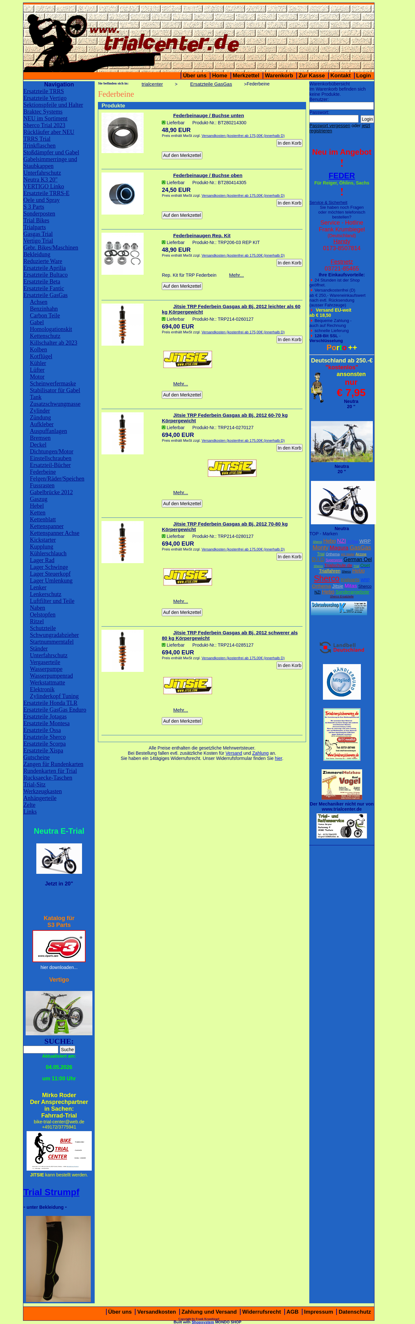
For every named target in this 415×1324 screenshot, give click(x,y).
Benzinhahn (44, 309)
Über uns (195, 75)
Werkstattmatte (47, 682)
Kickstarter (43, 540)
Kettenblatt (43, 519)
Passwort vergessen (329, 125)
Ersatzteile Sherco (44, 737)
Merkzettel (246, 75)
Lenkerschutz (45, 594)
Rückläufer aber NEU (48, 132)
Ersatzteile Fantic (43, 288)
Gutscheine (36, 757)
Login (363, 75)
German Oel (357, 559)
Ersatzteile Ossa (42, 730)
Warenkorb (279, 75)
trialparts (350, 579)
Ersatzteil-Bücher (50, 465)
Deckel (38, 444)
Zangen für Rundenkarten (53, 764)
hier (278, 758)
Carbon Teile (45, 315)
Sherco (317, 541)
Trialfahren (329, 570)
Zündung (40, 417)
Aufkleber (41, 424)
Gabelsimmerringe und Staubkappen (50, 162)
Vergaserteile (45, 662)
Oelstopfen (42, 614)
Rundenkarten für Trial (50, 771)
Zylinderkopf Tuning (54, 696)
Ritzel (37, 621)
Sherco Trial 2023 (44, 125)
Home (219, 75)
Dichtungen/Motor (51, 451)
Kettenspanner (47, 526)
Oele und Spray (41, 200)
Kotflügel (41, 356)
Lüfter (37, 370)
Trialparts (34, 227)
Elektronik (42, 689)
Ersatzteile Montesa (46, 723)
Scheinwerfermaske (53, 383)
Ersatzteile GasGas (45, 295)
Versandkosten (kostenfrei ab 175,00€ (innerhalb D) (243, 136)
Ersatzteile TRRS (43, 91)
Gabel (37, 322)
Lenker (38, 587)
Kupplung (41, 546)
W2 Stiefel (347, 554)
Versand (234, 753)
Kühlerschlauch (48, 553)
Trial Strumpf (51, 1192)
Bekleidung (36, 254)
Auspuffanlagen (48, 431)
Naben (37, 608)
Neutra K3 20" (40, 179)
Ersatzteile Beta (41, 281)
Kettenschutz (45, 336)
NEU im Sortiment (45, 118)
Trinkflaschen (39, 145)
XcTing (352, 541)
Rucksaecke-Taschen (47, 777)
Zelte (29, 805)
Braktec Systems (42, 111)
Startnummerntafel (52, 642)
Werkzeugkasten (42, 791)
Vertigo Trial (38, 241)
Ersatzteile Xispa (43, 750)
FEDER (342, 175)
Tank (36, 397)
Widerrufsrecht (261, 1312)
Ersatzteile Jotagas (44, 716)
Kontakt (340, 75)
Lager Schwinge (49, 567)
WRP (365, 541)
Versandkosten (156, 1312)
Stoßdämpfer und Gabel (51, 152)
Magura (339, 548)
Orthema (333, 554)
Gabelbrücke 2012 (51, 492)
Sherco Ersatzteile (342, 596)
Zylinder (40, 410)
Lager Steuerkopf (50, 574)
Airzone (360, 554)
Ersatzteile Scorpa (44, 743)
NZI (341, 541)
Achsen (38, 302)
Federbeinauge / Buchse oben (207, 175)
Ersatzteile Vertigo (44, 98)
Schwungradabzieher (54, 635)
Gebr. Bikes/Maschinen (50, 247)
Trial (321, 554)
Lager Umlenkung (51, 580)
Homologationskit (51, 329)
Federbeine (43, 472)
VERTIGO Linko (43, 186)
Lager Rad (42, 560)
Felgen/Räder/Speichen (57, 478)
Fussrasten (42, 485)
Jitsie (337, 586)
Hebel (37, 506)
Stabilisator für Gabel (55, 390)
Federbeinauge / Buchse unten (208, 115)
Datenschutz (354, 1312)
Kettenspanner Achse (54, 533)
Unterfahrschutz (42, 173)
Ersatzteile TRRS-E (46, 193)
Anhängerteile (39, 798)
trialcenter (152, 84)
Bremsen (40, 438)
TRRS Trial (37, 139)
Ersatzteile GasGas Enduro (54, 710)
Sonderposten (39, 213)
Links (30, 811)
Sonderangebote (352, 592)
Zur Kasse (312, 75)
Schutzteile (43, 628)
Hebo (329, 541)
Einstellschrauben (50, 458)
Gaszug (38, 499)
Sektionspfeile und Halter (53, 105)
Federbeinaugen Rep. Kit (202, 235)
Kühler (38, 363)
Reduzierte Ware (42, 261)
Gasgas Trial (38, 234)
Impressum (318, 1312)
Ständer (39, 648)
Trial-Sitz (34, 784)
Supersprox (334, 560)
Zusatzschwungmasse (55, 404)
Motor (37, 376)
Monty (320, 547)
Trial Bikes (36, 220)
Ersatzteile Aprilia (44, 268)
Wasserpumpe (46, 669)
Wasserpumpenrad (51, 676)
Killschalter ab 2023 (53, 342)
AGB (293, 1312)
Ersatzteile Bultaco (45, 275)
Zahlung (260, 753)
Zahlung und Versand (209, 1312)
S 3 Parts (33, 207)
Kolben (38, 349)
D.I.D (318, 559)
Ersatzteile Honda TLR (50, 703)
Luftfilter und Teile (52, 601)
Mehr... (236, 275)
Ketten (37, 512)
